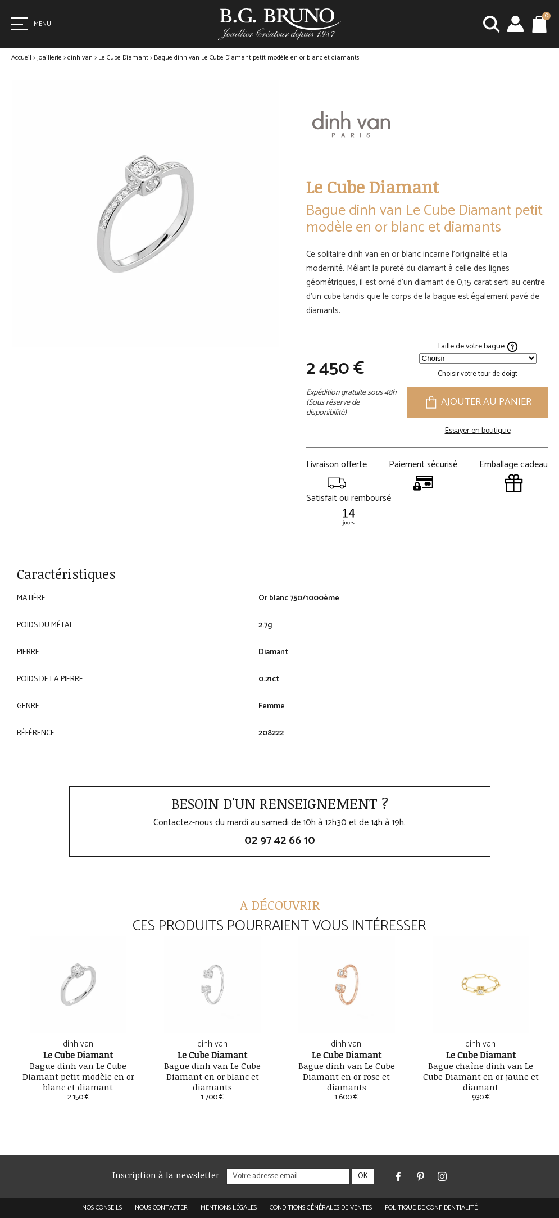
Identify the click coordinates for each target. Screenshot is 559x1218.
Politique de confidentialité (431, 1207)
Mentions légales (229, 1207)
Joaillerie (49, 57)
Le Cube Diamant (123, 57)
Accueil (21, 57)
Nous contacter (161, 1207)
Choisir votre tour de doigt (477, 374)
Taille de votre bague (478, 347)
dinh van (80, 57)
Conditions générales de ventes (321, 1207)
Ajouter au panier (477, 403)
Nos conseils (102, 1207)
